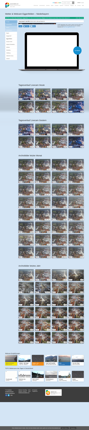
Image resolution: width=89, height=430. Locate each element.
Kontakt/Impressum (9, 418)
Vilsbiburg (8, 53)
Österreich (36, 5)
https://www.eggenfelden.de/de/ (69, 50)
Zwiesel (8, 58)
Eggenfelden (9, 38)
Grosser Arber (9, 41)
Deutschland (42, 5)
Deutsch (79, 2)
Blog (11, 422)
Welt (83, 5)
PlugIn (20, 53)
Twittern (27, 53)
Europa (79, 5)
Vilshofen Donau (9, 55)
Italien (52, 5)
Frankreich (67, 5)
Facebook (6, 422)
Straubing (8, 50)
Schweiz (48, 5)
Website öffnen (49, 77)
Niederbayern (9, 30)
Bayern (7, 27)
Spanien (61, 5)
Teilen (34, 53)
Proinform (9, 417)
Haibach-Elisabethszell (11, 44)
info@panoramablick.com (23, 419)
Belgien (72, 5)
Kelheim (8, 47)
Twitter (9, 422)
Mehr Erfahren (65, 428)
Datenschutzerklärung (10, 420)
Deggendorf (8, 35)
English (82, 2)
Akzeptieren (73, 428)
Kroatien (56, 5)
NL (75, 5)
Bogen (7, 33)
